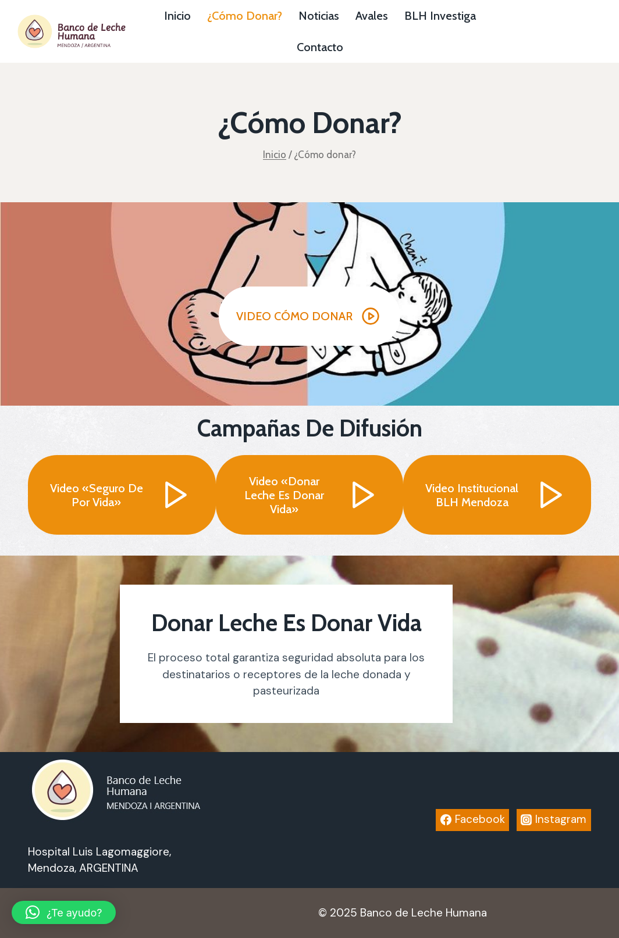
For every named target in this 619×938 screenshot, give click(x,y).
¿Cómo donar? (244, 16)
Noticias (318, 16)
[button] (309, 316)
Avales (371, 16)
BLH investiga (440, 16)
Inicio (177, 16)
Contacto (320, 47)
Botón (566, 31)
